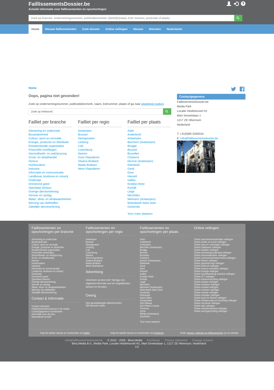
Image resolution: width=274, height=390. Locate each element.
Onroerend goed (39, 183)
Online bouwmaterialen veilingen (210, 255)
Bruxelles (133, 153)
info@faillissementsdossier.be (199, 138)
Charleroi (133, 157)
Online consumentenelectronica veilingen (215, 258)
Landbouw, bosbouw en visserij (48, 176)
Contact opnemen (41, 306)
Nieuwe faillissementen (60, 29)
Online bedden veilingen (206, 250)
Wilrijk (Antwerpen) (149, 313)
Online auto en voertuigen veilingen (212, 244)
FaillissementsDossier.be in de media (50, 309)
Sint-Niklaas (146, 303)
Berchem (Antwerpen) (141, 142)
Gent (130, 172)
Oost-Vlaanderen (89, 157)
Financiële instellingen (43, 149)
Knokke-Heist (135, 183)
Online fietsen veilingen (206, 260)
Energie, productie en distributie (49, 142)
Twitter (86, 333)
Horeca (33, 161)
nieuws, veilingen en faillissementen (205, 333)
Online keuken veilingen (206, 282)
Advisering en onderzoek (44, 130)
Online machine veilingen (207, 284)
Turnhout (144, 308)
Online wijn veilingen (204, 306)
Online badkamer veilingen (207, 247)
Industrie (34, 168)
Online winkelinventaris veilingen (210, 308)
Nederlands (174, 29)
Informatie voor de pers (43, 314)
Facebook (159, 333)
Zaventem (145, 316)
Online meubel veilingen (206, 287)
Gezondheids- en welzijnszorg (48, 153)
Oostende (133, 206)
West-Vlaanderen (89, 168)
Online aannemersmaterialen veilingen (213, 239)
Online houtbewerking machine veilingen (214, 274)
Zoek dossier (91, 29)
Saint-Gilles (145, 298)
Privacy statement (176, 340)
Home (35, 29)
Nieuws (138, 29)
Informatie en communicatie (46, 172)
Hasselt (132, 176)
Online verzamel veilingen (207, 303)
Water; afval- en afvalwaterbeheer (50, 199)
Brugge (132, 145)
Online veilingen (116, 29)
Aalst (130, 130)
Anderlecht (134, 134)
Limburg (83, 142)
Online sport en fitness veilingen (210, 298)
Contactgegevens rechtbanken (47, 311)
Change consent (202, 340)
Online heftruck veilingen (206, 266)
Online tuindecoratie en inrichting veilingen (215, 300)
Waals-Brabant (87, 164)
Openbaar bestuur (40, 187)
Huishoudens (37, 164)
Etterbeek (133, 164)
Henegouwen (86, 138)
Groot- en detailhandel (43, 157)
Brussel (83, 134)
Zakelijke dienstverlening (44, 206)
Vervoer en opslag (40, 195)
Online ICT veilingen (204, 276)
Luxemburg (85, 149)
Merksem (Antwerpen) (141, 199)
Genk (130, 168)
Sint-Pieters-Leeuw (149, 306)
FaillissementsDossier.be (59, 4)
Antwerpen (85, 130)
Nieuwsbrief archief (41, 317)
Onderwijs (35, 180)
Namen (82, 153)
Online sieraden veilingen (207, 295)
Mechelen (133, 195)
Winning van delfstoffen (43, 202)
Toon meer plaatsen (140, 213)
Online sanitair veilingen (206, 292)
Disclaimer (153, 340)
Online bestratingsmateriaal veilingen (213, 252)
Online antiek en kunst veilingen (210, 242)
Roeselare (145, 295)
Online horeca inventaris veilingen (211, 268)
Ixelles (131, 180)
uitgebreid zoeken (152, 103)
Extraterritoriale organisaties (46, 145)
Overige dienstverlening (44, 191)
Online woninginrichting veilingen (210, 311)
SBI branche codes (95, 305)
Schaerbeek (146, 300)
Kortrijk (131, 187)
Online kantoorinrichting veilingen (211, 279)
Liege (131, 191)
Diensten (155, 29)
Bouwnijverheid (38, 134)
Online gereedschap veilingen (209, 263)
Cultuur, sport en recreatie (45, 138)
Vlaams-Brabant (88, 161)
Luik (80, 145)
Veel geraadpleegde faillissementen (104, 303)
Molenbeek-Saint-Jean (141, 202)
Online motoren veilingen (206, 290)
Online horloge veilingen (206, 271)
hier (118, 280)
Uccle (143, 311)
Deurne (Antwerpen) (140, 161)
